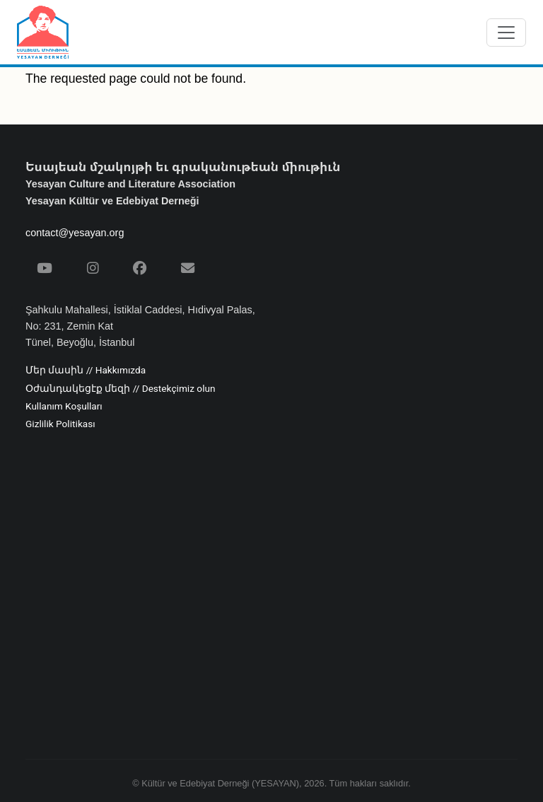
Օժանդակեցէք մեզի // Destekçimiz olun (120, 389)
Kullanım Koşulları (64, 406)
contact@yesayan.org (74, 232)
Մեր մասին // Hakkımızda (85, 370)
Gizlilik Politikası (60, 424)
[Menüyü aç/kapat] (506, 32)
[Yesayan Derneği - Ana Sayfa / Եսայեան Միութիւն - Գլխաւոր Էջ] (43, 32)
